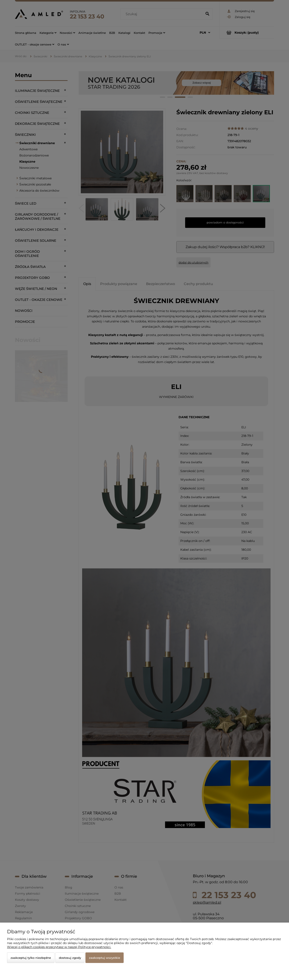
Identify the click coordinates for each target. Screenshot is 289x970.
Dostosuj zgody (70, 957)
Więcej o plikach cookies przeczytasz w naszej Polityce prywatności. (59, 947)
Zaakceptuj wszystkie (104, 957)
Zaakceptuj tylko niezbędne (31, 957)
